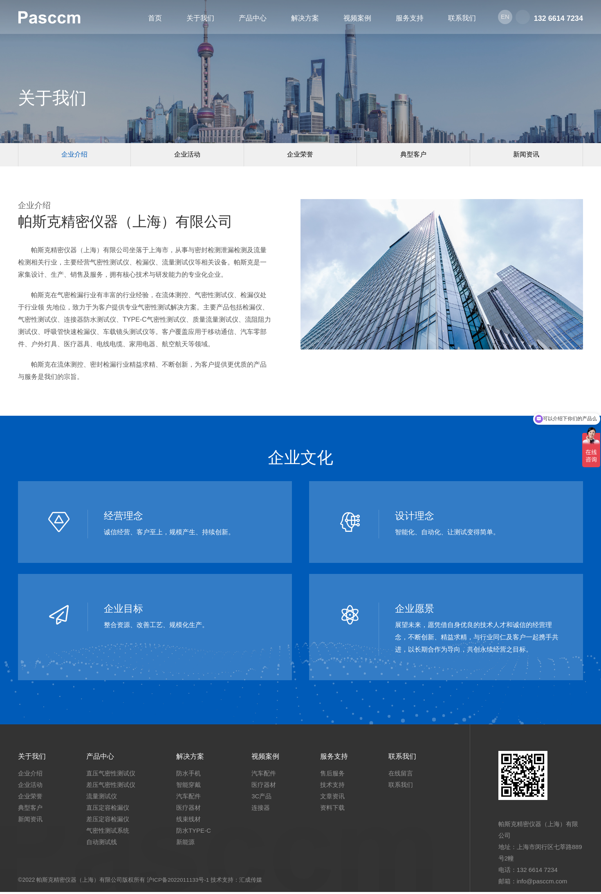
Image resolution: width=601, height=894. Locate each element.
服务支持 (338, 758)
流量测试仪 (103, 798)
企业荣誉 (300, 155)
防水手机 (190, 775)
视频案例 (268, 758)
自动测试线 (103, 843)
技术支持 (335, 786)
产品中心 (102, 758)
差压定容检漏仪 (109, 821)
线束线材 (190, 821)
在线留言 (405, 775)
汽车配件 (190, 798)
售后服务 (335, 775)
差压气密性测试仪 (112, 786)
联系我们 (408, 758)
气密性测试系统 (109, 832)
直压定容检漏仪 (109, 809)
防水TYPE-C (195, 832)
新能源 (187, 843)
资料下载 (335, 809)
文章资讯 (335, 798)
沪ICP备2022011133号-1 (179, 881)
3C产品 (263, 798)
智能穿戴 (190, 786)
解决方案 (192, 758)
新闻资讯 (526, 155)
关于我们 (32, 758)
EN (504, 18)
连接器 (262, 809)
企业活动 (187, 155)
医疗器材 (190, 809)
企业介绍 (74, 155)
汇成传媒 (252, 881)
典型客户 (413, 155)
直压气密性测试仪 (112, 775)
